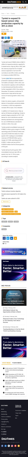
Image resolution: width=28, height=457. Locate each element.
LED (16, 211)
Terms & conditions (6, 416)
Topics (16, 415)
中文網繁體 (3, 431)
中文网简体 (3, 434)
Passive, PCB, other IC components (11, 214)
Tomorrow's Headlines (20, 410)
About (2, 409)
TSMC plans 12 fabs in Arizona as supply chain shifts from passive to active (14, 388)
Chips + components (7, 209)
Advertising (3, 411)
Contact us (3, 424)
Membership (4, 414)
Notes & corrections (6, 426)
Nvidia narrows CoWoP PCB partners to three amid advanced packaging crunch (14, 370)
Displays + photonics (7, 211)
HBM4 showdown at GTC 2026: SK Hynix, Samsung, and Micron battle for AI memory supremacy (15, 376)
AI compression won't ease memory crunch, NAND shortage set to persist (15, 393)
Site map (3, 429)
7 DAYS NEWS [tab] (16, 363)
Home (2, 13)
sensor (10, 221)
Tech (8, 13)
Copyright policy (5, 421)
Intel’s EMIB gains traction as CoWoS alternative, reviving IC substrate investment (15, 382)
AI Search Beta (9, 176)
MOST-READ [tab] (6, 363)
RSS (16, 418)
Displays (13, 13)
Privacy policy (4, 419)
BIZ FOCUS (5, 286)
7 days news (18, 413)
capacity (4, 221)
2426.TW (8, 78)
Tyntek (16, 221)
